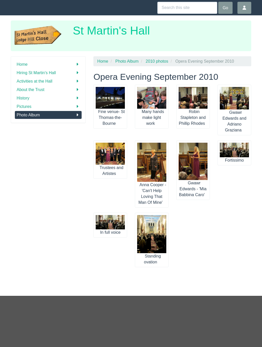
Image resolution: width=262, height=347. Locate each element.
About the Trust (48, 90)
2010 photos (157, 61)
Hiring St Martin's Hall (48, 73)
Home (48, 64)
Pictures (48, 106)
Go (225, 8)
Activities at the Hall (48, 81)
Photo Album (48, 115)
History (48, 98)
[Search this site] (187, 8)
